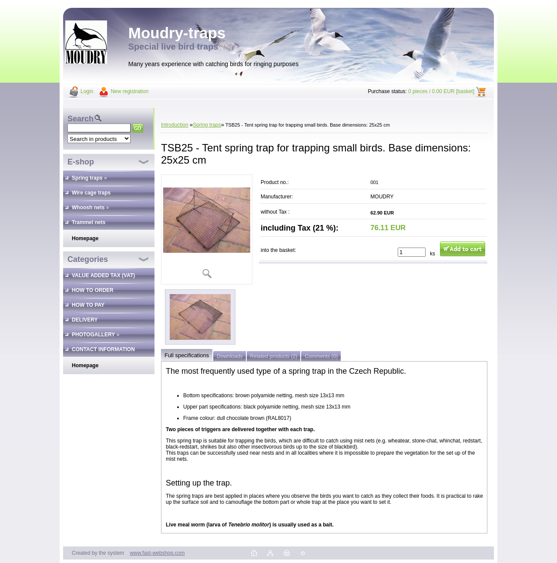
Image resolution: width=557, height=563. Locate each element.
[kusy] (412, 252)
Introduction (174, 125)
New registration (129, 91)
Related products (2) (274, 356)
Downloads (229, 356)
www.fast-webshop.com (157, 553)
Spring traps (207, 125)
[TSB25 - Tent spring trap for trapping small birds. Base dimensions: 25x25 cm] (206, 229)
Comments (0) (321, 356)
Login (87, 91)
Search (80, 118)
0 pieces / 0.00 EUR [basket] (441, 91)
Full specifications (186, 355)
